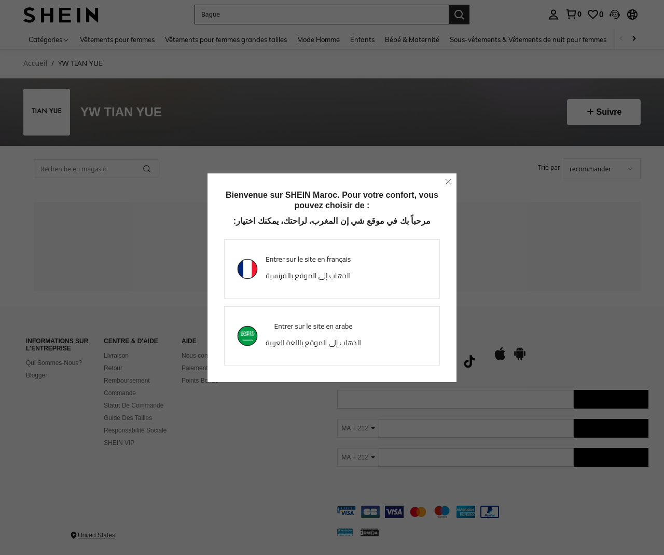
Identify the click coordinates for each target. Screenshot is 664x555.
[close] (448, 181)
